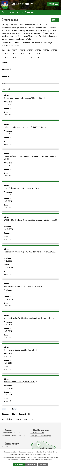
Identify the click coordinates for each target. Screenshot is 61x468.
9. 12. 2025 (8, 261)
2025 (22, 57)
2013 (39, 50)
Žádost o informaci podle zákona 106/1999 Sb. (24, 98)
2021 (46, 54)
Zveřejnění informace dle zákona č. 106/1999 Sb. (25, 127)
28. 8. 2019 (8, 134)
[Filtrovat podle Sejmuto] (30, 82)
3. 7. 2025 (7, 195)
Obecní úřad (15, 12)
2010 (15, 50)
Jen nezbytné (31, 464)
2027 (38, 57)
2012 (31, 50)
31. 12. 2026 (8, 267)
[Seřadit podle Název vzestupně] (9, 61)
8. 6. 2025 (7, 356)
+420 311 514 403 (37, 433)
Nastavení (42, 464)
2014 (47, 50)
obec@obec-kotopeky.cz (40, 436)
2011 (23, 50)
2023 (6, 57)
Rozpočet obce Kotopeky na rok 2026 (21, 382)
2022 (54, 54)
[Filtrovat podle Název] (30, 66)
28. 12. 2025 (8, 293)
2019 (30, 54)
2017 (14, 54)
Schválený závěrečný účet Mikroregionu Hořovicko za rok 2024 (29, 318)
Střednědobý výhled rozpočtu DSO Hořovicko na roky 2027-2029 (30, 253)
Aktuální (7, 115)
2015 (55, 50)
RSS (55, 20)
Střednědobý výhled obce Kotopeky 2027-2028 (24, 286)
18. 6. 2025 (8, 325)
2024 (14, 57)
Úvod (4, 12)
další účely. (47, 454)
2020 (38, 54)
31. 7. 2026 (8, 201)
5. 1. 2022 (7, 104)
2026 (30, 57)
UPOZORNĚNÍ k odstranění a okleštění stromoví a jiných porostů (30, 221)
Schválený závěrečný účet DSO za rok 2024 (23, 350)
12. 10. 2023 (8, 229)
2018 (22, 54)
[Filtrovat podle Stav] (30, 89)
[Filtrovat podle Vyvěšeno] (30, 74)
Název (5, 63)
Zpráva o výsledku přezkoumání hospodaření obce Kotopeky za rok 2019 (30, 157)
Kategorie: (6, 50)
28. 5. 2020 (8, 165)
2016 (6, 54)
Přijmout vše (19, 464)
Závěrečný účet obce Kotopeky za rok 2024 (23, 188)
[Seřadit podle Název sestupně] (9, 62)
